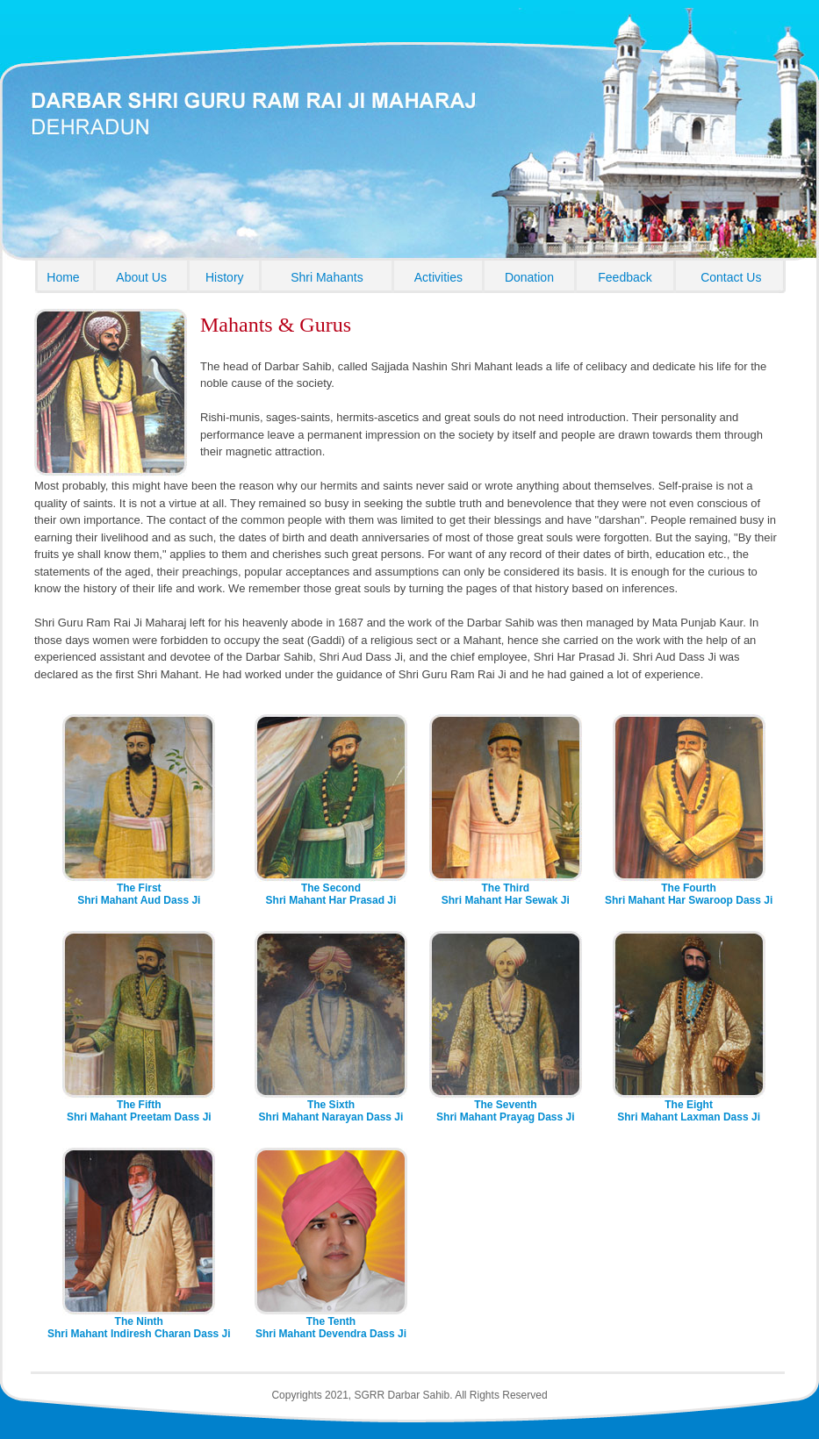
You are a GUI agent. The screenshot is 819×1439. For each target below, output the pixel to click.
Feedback (624, 277)
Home (63, 277)
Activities (438, 277)
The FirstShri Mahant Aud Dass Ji (138, 889)
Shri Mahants (327, 277)
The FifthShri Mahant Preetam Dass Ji (138, 1106)
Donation (529, 277)
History (224, 277)
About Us (141, 277)
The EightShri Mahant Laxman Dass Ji (689, 1106)
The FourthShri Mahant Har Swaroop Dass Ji (688, 889)
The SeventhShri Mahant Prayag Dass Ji (505, 1106)
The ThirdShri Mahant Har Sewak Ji (505, 889)
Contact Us (730, 277)
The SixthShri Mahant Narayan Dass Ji (331, 1106)
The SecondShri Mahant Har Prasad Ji (331, 889)
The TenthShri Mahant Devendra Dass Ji (331, 1323)
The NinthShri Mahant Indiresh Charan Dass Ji (139, 1323)
